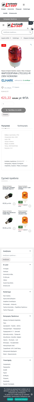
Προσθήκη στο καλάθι (14, 110)
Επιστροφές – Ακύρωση (9, 304)
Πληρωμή (18, 9)
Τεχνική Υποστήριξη (8, 384)
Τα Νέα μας (6, 277)
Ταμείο (5, 373)
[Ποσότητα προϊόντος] (7, 104)
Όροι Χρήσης (6, 296)
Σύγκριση (16, 87)
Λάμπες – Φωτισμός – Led (10, 340)
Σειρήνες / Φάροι (20, 71)
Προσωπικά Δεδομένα (9, 298)
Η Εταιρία (5, 268)
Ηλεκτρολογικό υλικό (8, 345)
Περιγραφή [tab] (5, 126)
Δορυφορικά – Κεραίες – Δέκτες (11, 326)
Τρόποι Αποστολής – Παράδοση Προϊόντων (15, 307)
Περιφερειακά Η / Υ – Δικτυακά (11, 331)
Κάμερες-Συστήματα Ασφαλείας (8, 71)
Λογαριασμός (7, 364)
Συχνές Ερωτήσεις (8, 283)
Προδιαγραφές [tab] (22, 126)
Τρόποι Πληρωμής (8, 310)
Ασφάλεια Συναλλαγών (9, 301)
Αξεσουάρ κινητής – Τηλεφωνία (11, 334)
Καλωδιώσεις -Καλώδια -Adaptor (12, 337)
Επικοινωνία (13, 13)
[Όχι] (32, 394)
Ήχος (4, 323)
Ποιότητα (5, 271)
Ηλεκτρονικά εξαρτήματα (10, 351)
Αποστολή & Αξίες (8, 274)
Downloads (6, 381)
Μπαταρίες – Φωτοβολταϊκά (10, 342)
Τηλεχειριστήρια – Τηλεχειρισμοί (12, 328)
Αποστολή (11, 9)
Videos (5, 280)
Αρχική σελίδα (5, 38)
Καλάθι (5, 13)
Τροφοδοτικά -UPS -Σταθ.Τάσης (12, 348)
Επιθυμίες (6, 375)
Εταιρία (3, 9)
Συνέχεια (10, 399)
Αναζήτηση (29, 32)
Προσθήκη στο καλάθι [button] (14, 203)
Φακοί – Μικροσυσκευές (9, 354)
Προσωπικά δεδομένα (21, 399)
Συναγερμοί (28, 71)
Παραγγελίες (6, 367)
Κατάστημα (26, 9)
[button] (31, 45)
